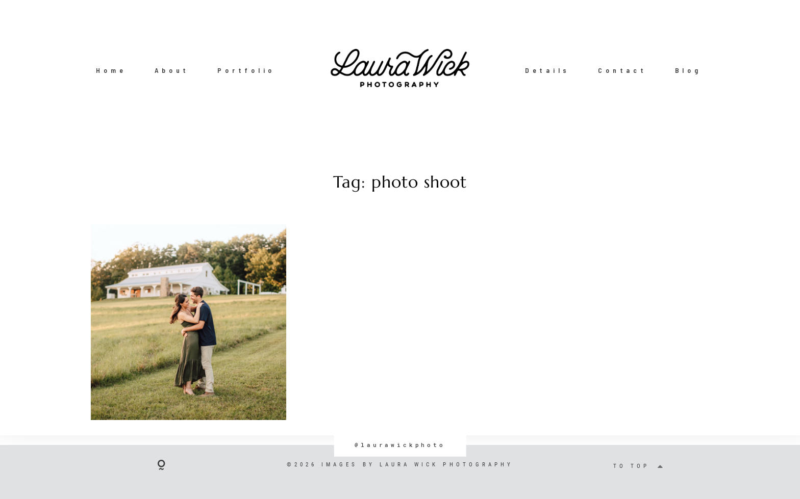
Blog (688, 70)
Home (111, 70)
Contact (622, 70)
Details (547, 70)
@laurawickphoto (400, 445)
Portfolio (246, 70)
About (172, 70)
